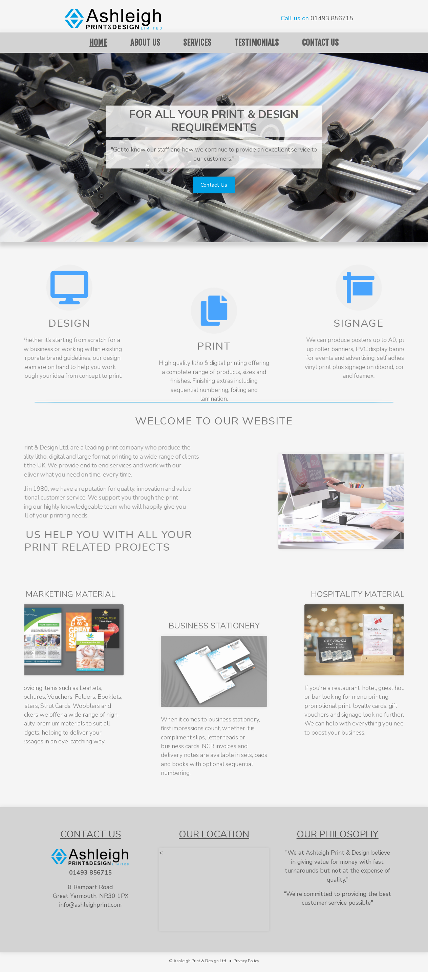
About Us (145, 43)
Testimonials (256, 43)
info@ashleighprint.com (90, 905)
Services (197, 43)
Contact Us (320, 43)
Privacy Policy (246, 961)
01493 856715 (332, 18)
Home (98, 43)
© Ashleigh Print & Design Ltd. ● (201, 961)
